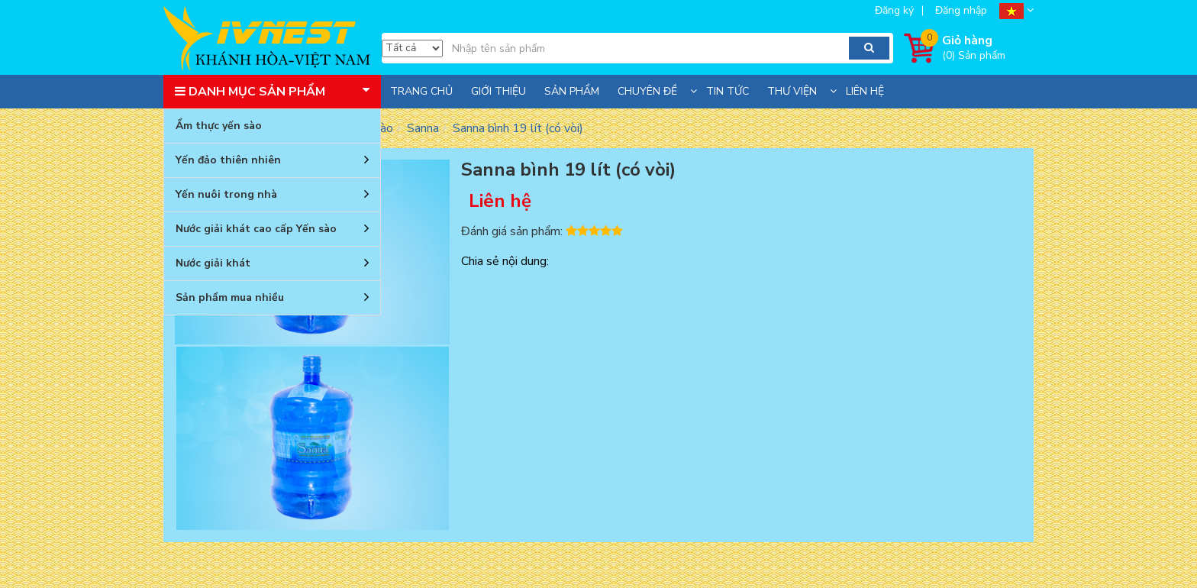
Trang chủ (421, 91)
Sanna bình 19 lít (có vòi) (518, 128)
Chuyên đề (647, 91)
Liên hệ (865, 91)
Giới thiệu (498, 91)
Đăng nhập (961, 10)
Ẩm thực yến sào (219, 125)
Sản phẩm (571, 91)
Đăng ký (894, 10)
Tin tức (727, 91)
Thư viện (792, 91)
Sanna (423, 128)
